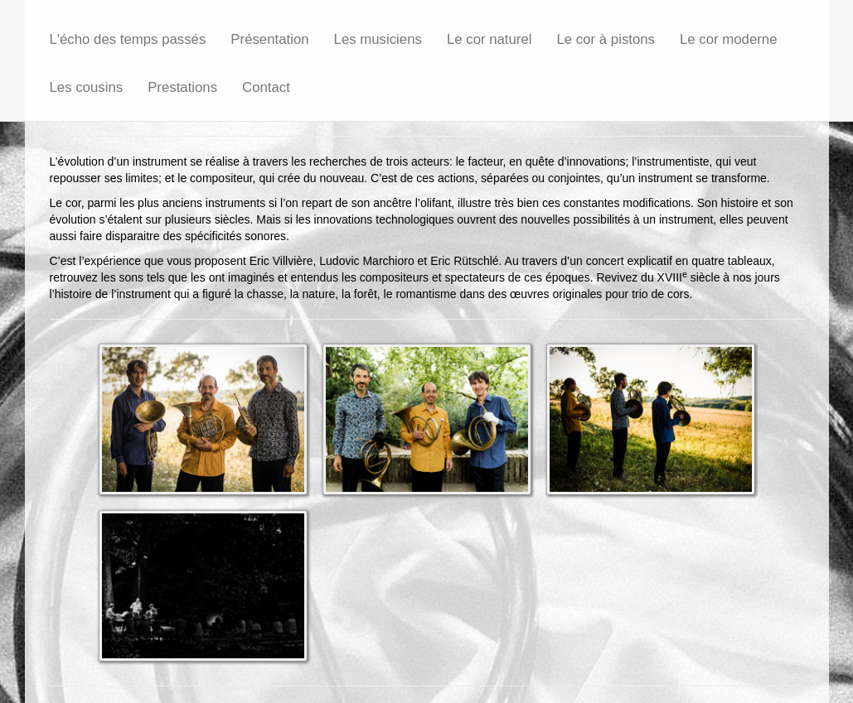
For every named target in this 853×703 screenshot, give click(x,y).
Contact (266, 87)
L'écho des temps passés (128, 39)
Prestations (182, 87)
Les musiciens (378, 39)
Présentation (269, 39)
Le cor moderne (729, 39)
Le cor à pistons (606, 39)
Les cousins (87, 87)
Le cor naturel (489, 39)
